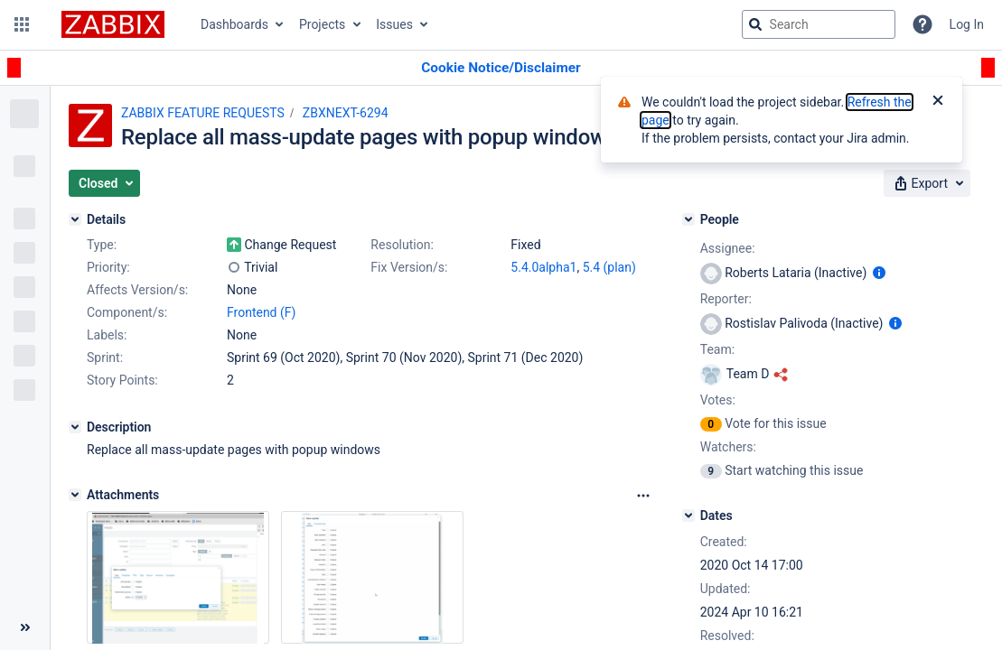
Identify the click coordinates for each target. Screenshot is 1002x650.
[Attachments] (75, 494)
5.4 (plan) (609, 267)
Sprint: (105, 357)
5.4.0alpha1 (543, 267)
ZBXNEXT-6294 (346, 113)
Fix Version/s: (408, 267)
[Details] (75, 219)
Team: (717, 349)
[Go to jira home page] (112, 24)
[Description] (75, 427)
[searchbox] (818, 24)
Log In (967, 24)
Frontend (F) (261, 312)
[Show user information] (879, 272)
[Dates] (688, 515)
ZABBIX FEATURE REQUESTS (203, 113)
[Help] (922, 24)
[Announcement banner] (501, 68)
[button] (21, 24)
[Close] (938, 102)
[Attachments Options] (643, 495)
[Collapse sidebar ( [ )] (25, 627)
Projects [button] (322, 24)
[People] (688, 219)
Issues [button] (394, 24)
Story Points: (122, 380)
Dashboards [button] (234, 24)
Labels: (106, 335)
